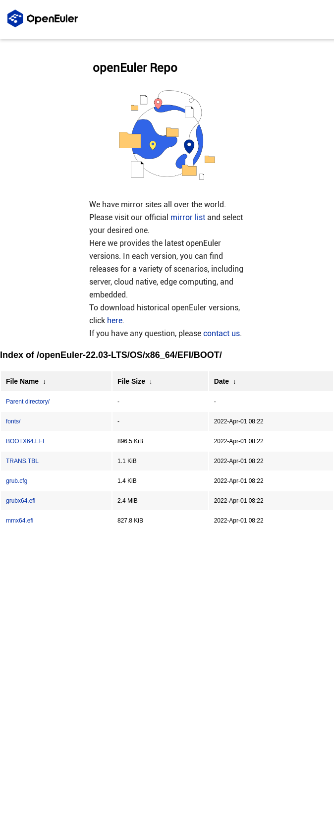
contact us (221, 333)
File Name (22, 381)
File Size (131, 381)
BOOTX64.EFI (25, 441)
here (114, 320)
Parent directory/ (28, 401)
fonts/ (13, 421)
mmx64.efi (19, 520)
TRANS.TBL (22, 461)
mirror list (187, 217)
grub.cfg (16, 480)
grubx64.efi (20, 500)
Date (221, 381)
